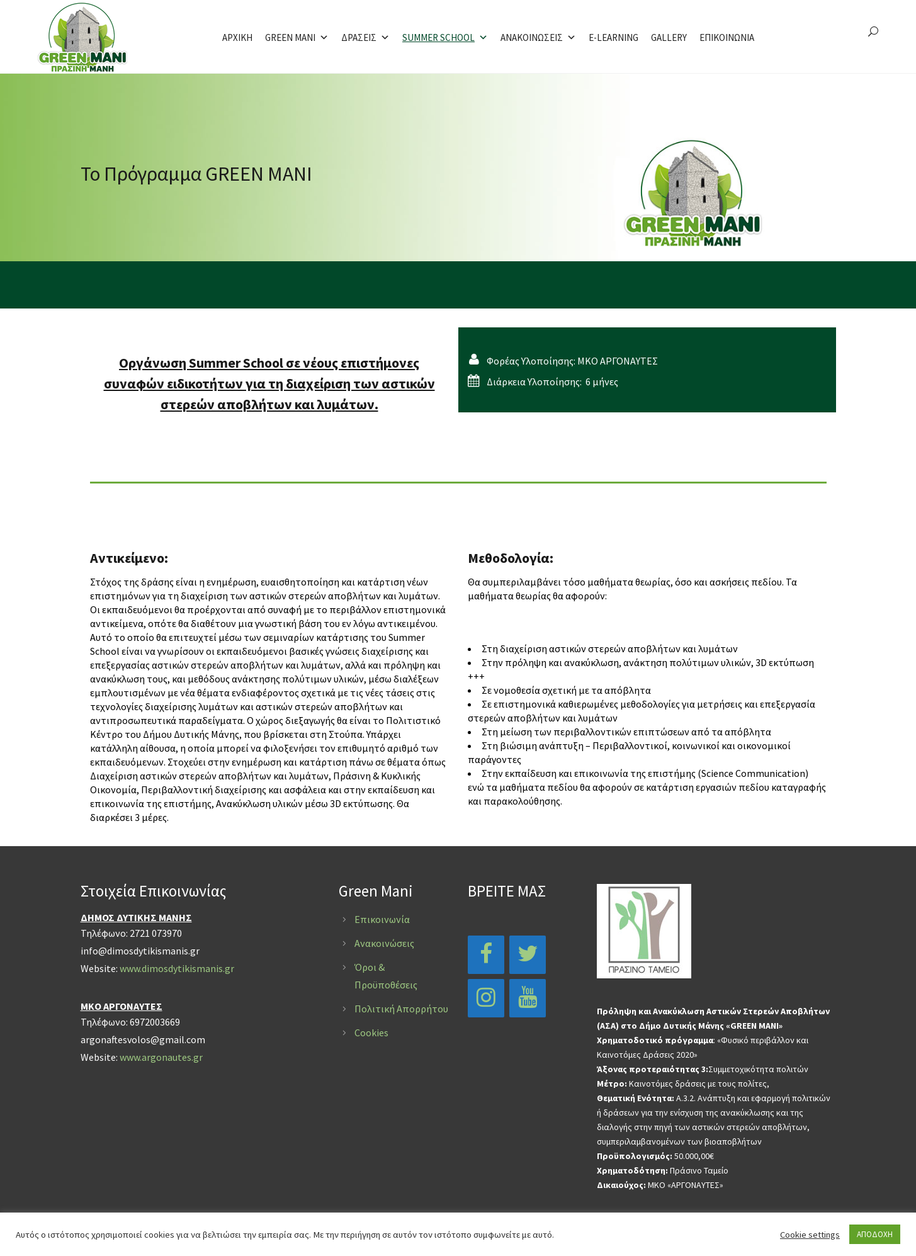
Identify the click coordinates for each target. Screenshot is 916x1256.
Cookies (371, 1032)
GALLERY (669, 37)
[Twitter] (527, 955)
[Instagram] (486, 998)
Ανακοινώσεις (384, 943)
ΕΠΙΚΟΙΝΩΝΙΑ (726, 37)
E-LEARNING (613, 37)
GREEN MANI (297, 37)
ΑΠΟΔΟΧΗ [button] (875, 1234)
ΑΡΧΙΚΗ (237, 37)
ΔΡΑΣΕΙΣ (365, 37)
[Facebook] (486, 955)
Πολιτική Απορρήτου (401, 1008)
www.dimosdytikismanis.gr (177, 968)
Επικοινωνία (382, 919)
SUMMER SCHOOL (445, 37)
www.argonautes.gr (161, 1057)
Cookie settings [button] (810, 1234)
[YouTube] (527, 998)
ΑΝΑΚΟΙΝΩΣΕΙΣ (538, 37)
